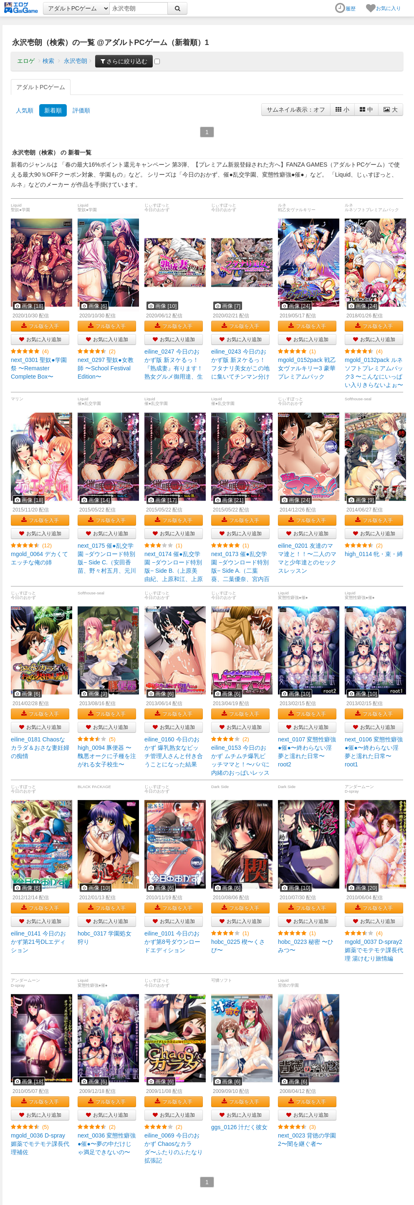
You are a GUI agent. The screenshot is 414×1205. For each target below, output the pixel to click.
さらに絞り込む (124, 61)
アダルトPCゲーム (40, 87)
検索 (48, 60)
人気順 (24, 110)
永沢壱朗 (75, 60)
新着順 (53, 110)
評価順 (81, 110)
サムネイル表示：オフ (296, 109)
